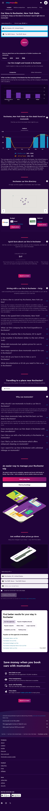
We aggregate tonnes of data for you (25, 724)
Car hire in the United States (14, 734)
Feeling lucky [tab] (22, 629)
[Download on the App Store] (16, 795)
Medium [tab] (24, 128)
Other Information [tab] (36, 72)
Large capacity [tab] (30, 625)
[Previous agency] (3, 211)
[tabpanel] (24, 91)
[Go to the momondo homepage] (11, 3)
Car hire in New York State (29, 734)
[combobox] (6, 23)
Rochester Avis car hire (9, 640)
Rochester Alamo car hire (10, 638)
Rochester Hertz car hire (10, 648)
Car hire (3, 734)
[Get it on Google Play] (5, 795)
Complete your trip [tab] (9, 629)
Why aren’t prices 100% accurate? (25, 727)
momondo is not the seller (25, 721)
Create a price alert (25, 692)
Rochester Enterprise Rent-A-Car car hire (14, 645)
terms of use (23, 598)
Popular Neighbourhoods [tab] (24, 621)
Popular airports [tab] (9, 625)
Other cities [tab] (20, 625)
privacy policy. (32, 598)
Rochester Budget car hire (10, 643)
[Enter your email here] (26, 586)
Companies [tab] (12, 72)
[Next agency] (45, 211)
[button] (3, 3)
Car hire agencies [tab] (9, 621)
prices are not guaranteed (39, 715)
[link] (15, 227)
